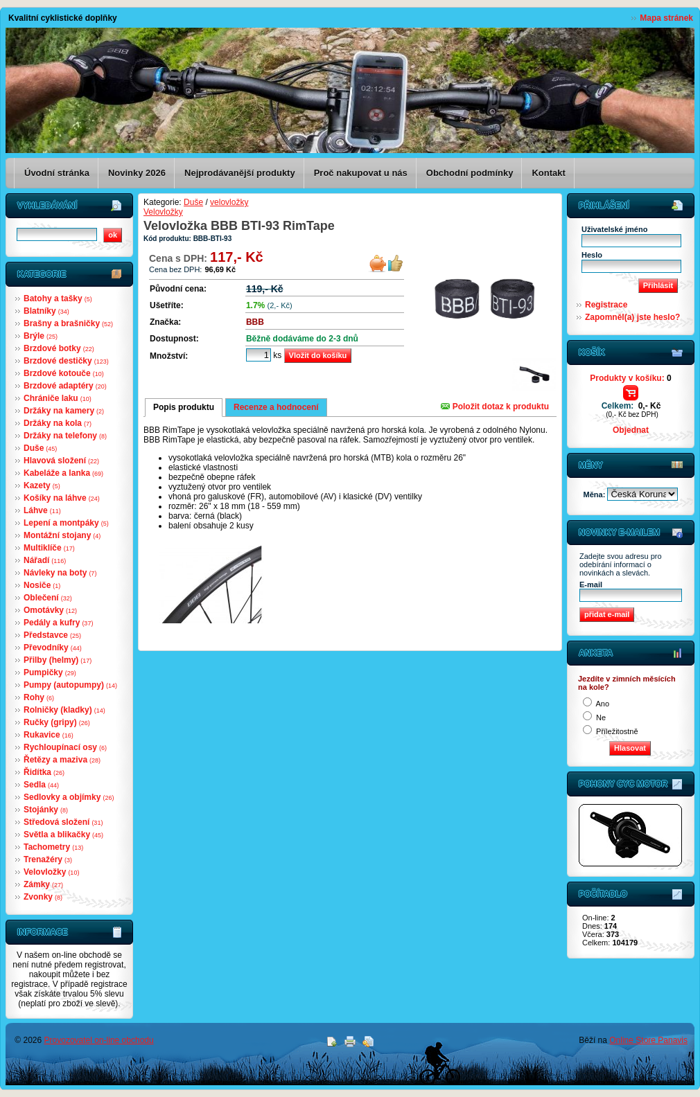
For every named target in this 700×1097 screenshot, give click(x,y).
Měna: (596, 494)
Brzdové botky (59, 348)
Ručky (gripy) (57, 722)
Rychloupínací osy (65, 747)
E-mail (590, 584)
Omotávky (50, 610)
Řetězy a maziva (62, 760)
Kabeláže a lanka (63, 473)
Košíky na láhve (62, 498)
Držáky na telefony (65, 435)
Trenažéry (48, 859)
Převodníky (53, 647)
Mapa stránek (666, 18)
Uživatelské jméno (614, 229)
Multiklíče (49, 548)
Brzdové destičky (66, 361)
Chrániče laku (57, 398)
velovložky (229, 202)
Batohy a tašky (58, 298)
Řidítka (44, 772)
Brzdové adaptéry (65, 386)
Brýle (41, 336)
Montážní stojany (62, 535)
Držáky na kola (57, 423)
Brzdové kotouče (64, 373)
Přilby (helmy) (57, 660)
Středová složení (63, 822)
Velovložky (51, 872)
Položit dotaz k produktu (495, 406)
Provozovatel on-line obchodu (99, 1040)
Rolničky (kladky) (64, 710)
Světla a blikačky (63, 834)
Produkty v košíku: (630, 378)
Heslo (591, 255)
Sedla (41, 785)
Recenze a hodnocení (276, 407)
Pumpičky (50, 672)
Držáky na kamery (64, 411)
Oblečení (48, 598)
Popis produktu (183, 407)
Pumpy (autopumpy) (70, 685)
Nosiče (42, 585)
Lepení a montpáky (66, 523)
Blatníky (46, 311)
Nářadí (45, 560)
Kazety (42, 485)
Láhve (42, 510)
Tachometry (53, 847)
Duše (40, 448)
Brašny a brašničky (68, 323)
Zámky (43, 884)
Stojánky (46, 809)
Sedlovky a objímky (69, 797)
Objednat (631, 430)
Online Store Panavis (648, 1040)
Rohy (39, 697)
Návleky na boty (60, 573)
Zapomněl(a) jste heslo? (632, 317)
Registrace (606, 305)
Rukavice (48, 735)
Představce (52, 635)
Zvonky (43, 897)
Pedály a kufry (58, 622)
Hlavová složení (61, 460)
